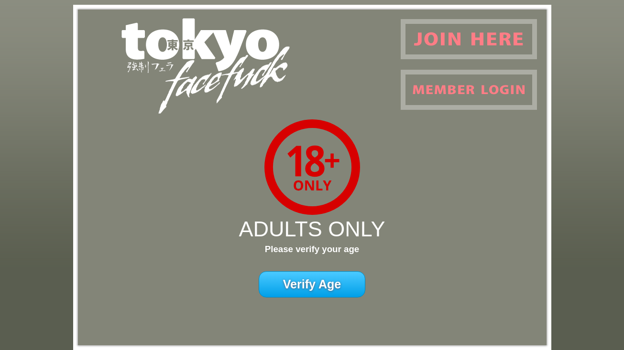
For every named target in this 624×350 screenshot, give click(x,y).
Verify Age (312, 284)
